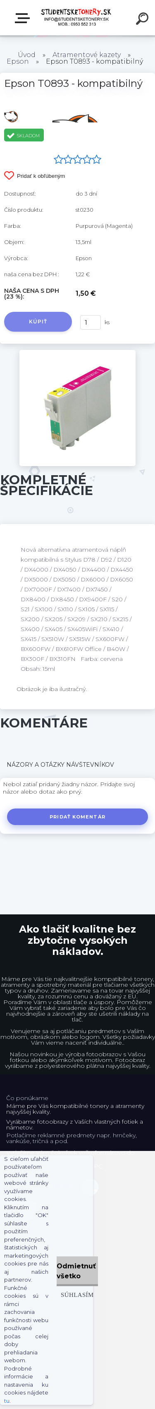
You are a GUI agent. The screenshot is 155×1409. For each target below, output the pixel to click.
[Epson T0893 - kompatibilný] (77, 352)
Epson (18, 61)
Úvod (27, 55)
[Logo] (76, 17)
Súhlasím (77, 1295)
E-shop (24, 18)
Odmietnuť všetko (76, 1271)
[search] (143, 19)
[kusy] (90, 322)
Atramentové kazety (86, 55)
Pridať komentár (77, 817)
